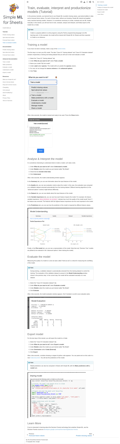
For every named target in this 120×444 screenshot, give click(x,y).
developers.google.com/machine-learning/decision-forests (61, 429)
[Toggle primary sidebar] (27, 2)
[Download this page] (84, 2)
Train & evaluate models (9, 42)
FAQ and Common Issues (9, 84)
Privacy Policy (6, 98)
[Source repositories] (81, 2)
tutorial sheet (61, 48)
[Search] (93, 2)
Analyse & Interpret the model (105, 7)
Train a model (6, 62)
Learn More (100, 14)
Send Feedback (7, 92)
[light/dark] (90, 2)
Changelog (5, 87)
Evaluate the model (102, 9)
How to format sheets (8, 82)
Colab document (35, 357)
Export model (100, 12)
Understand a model (8, 69)
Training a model (102, 5)
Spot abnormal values (8, 37)
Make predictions (7, 64)
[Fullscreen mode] (87, 2)
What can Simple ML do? (9, 79)
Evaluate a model (7, 67)
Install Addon (6, 28)
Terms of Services (7, 100)
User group (6, 90)
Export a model (7, 72)
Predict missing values (9, 34)
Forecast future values (8, 40)
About (4, 95)
